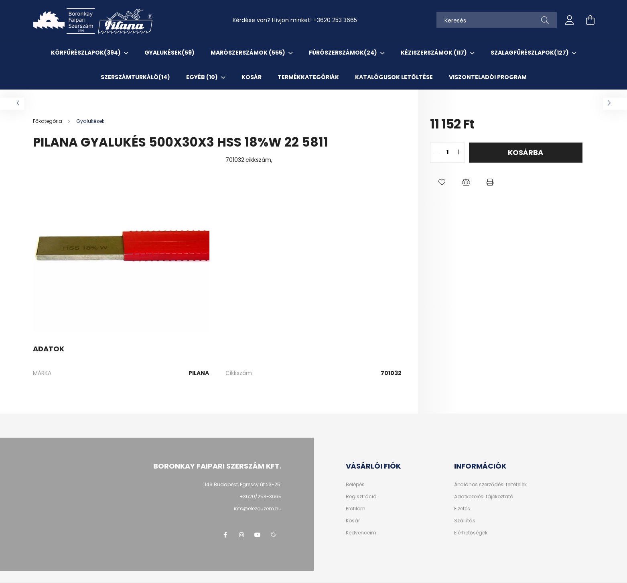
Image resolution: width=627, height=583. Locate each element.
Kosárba (525, 152)
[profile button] (570, 20)
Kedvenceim (361, 533)
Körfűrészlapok (86, 53)
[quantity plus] (458, 153)
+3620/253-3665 (260, 496)
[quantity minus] (436, 153)
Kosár (353, 521)
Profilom (355, 509)
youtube (258, 535)
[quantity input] (447, 152)
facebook (225, 535)
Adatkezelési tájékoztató (483, 496)
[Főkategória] (48, 121)
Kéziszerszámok (434, 53)
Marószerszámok (248, 53)
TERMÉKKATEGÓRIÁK (308, 77)
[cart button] (590, 20)
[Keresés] (496, 20)
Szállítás (464, 521)
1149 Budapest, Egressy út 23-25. (242, 484)
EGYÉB (202, 77)
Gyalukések (169, 53)
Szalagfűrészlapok (530, 53)
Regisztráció (361, 496)
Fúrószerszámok (343, 53)
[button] (442, 183)
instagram (241, 535)
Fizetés (462, 509)
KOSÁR (251, 77)
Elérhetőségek (470, 533)
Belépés (355, 484)
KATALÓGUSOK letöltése (394, 77)
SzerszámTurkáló (135, 77)
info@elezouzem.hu (258, 508)
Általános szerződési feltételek (490, 484)
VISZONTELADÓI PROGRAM (488, 77)
